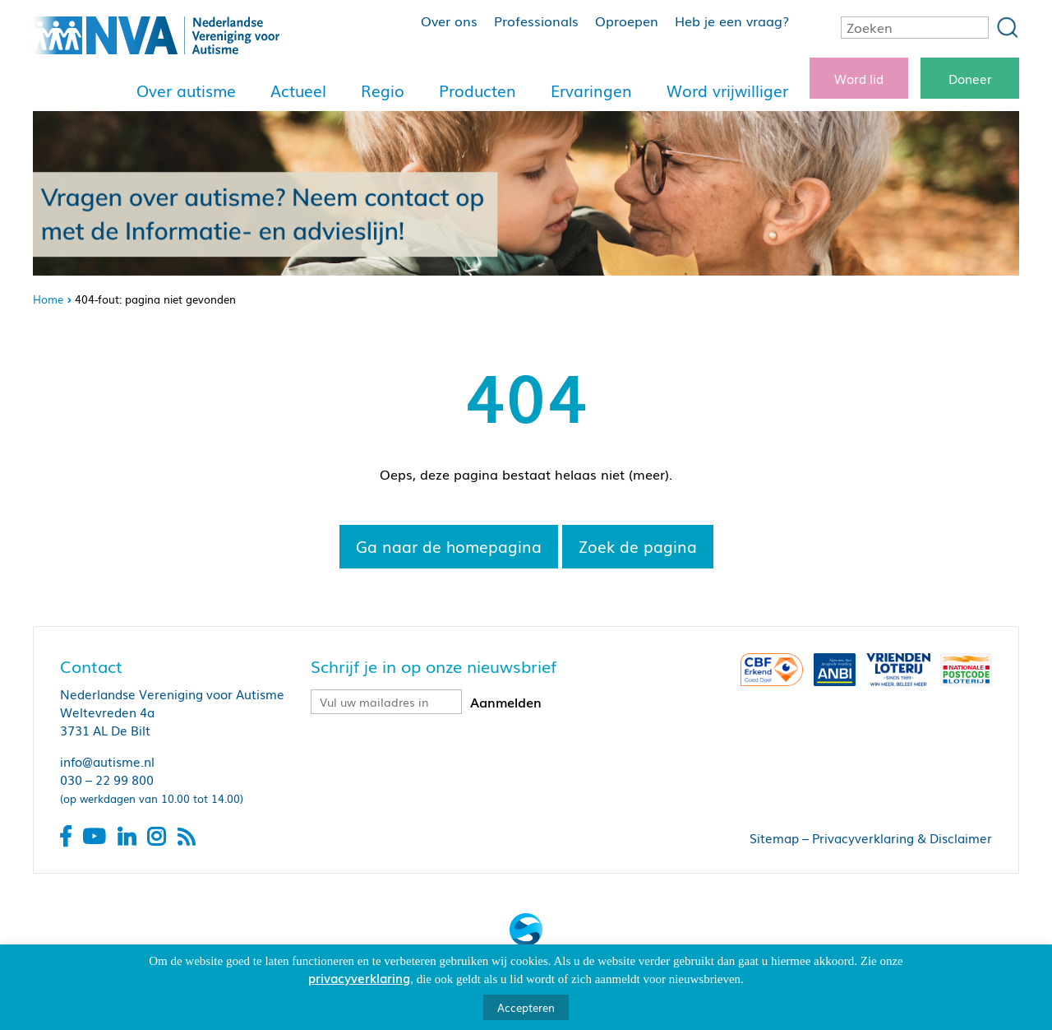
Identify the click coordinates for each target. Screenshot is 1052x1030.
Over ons (449, 20)
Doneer (970, 78)
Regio (382, 90)
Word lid (859, 78)
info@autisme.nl (107, 761)
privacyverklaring (359, 977)
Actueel (298, 90)
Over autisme (186, 90)
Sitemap (774, 837)
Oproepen (626, 20)
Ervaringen (591, 90)
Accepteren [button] (526, 1007)
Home (48, 299)
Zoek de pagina (638, 546)
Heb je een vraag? (732, 20)
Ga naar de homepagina (449, 546)
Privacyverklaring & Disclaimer (902, 837)
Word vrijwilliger (727, 90)
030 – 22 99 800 (107, 779)
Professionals (536, 20)
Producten (477, 90)
